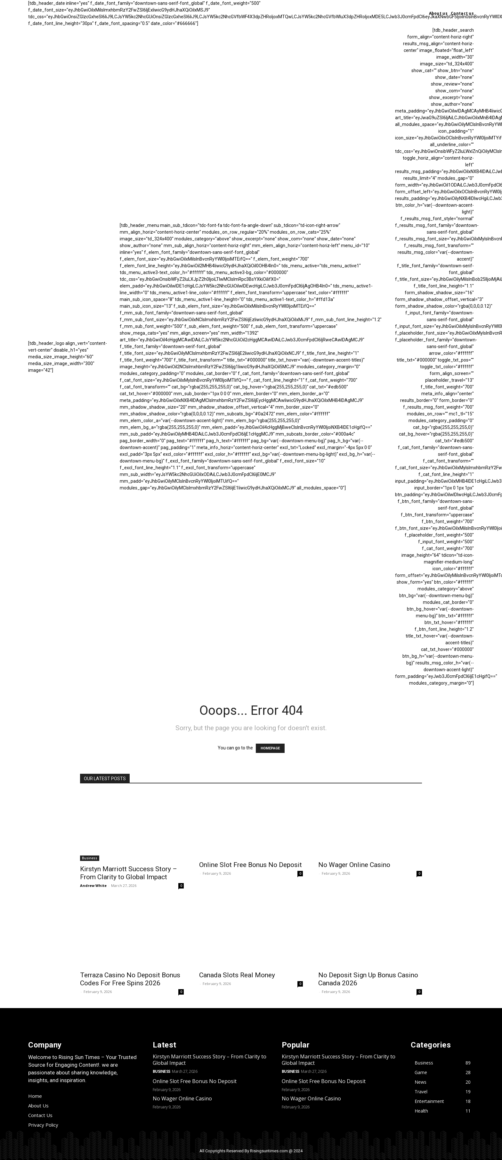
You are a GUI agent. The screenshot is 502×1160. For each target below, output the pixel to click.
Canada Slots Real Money (237, 975)
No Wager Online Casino (354, 865)
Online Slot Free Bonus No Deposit (250, 865)
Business (89, 858)
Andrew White (93, 885)
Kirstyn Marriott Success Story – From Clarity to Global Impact (128, 873)
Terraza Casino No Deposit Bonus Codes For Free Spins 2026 (130, 979)
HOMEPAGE (270, 748)
